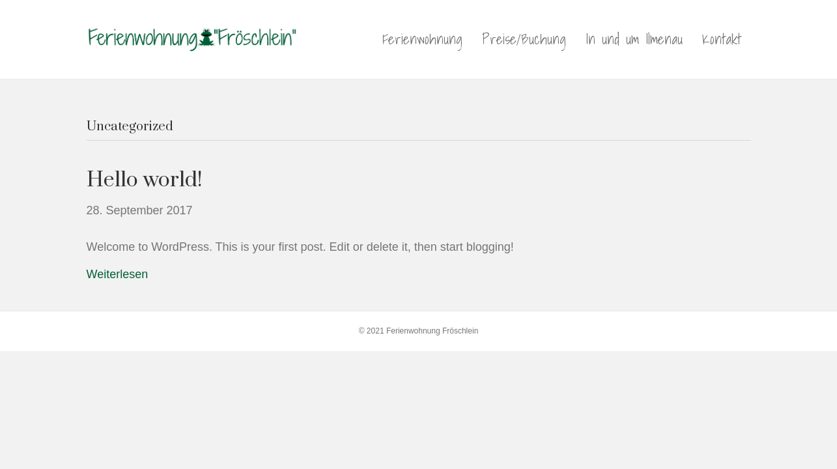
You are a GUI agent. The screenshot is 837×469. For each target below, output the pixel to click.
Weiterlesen (118, 274)
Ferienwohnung (422, 38)
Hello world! (145, 180)
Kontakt (721, 38)
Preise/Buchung (524, 38)
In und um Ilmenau (634, 38)
